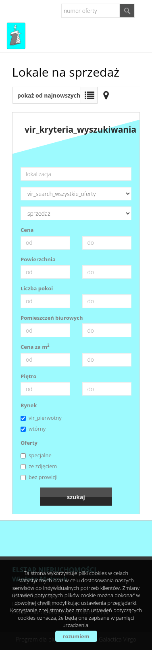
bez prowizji (39, 477)
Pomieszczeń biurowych (52, 317)
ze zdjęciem (39, 466)
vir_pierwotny (41, 417)
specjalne (36, 455)
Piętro (28, 376)
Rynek (29, 405)
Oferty (29, 442)
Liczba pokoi (37, 288)
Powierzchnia (38, 259)
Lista (89, 95)
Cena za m (35, 346)
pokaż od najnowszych (48, 95)
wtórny (33, 428)
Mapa (106, 95)
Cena (27, 229)
